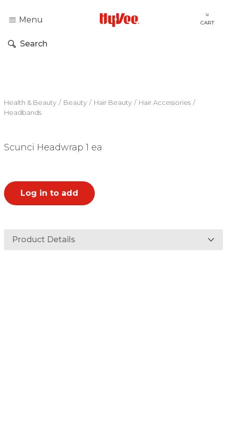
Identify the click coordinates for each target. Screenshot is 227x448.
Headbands (22, 112)
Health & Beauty (30, 102)
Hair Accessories (165, 102)
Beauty (75, 102)
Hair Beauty (113, 102)
